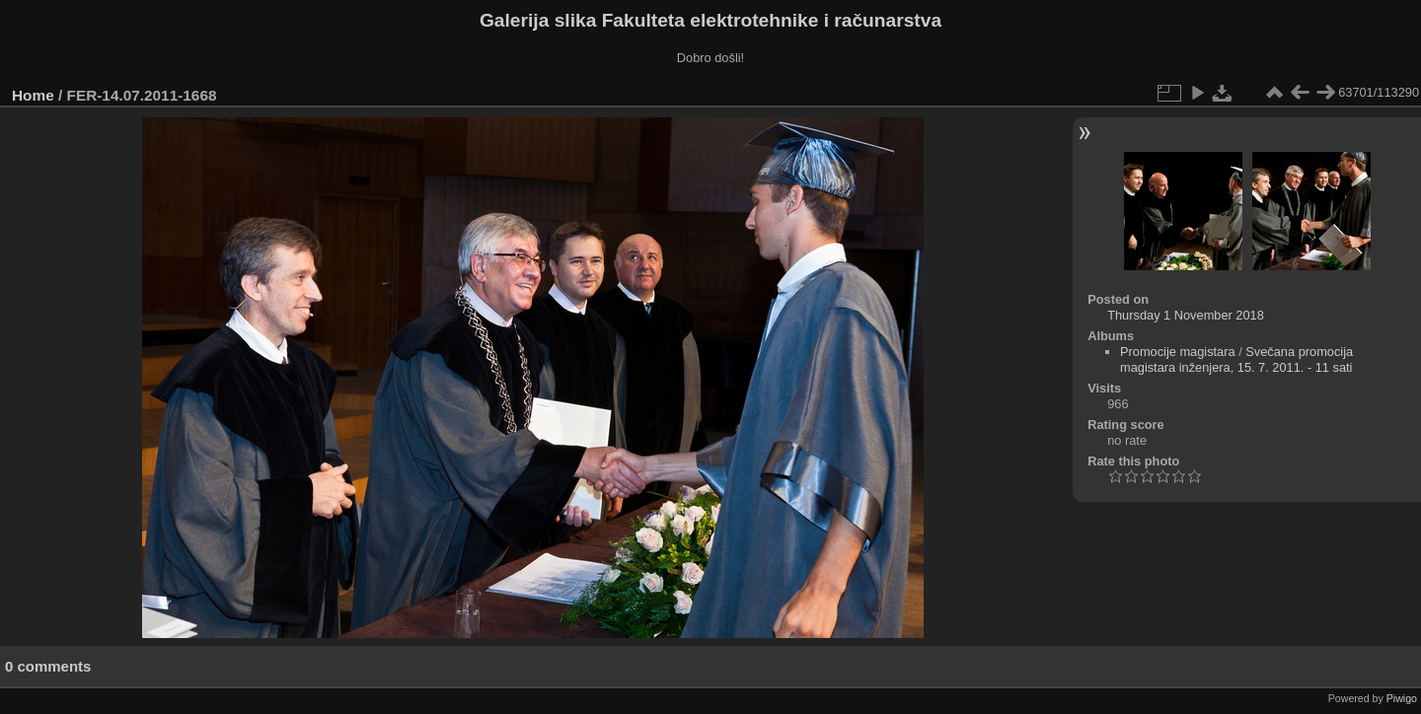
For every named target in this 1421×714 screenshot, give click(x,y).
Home (33, 95)
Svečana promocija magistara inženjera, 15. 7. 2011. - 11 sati (1236, 359)
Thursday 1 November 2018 (1185, 315)
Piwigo (1401, 698)
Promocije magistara (1177, 351)
